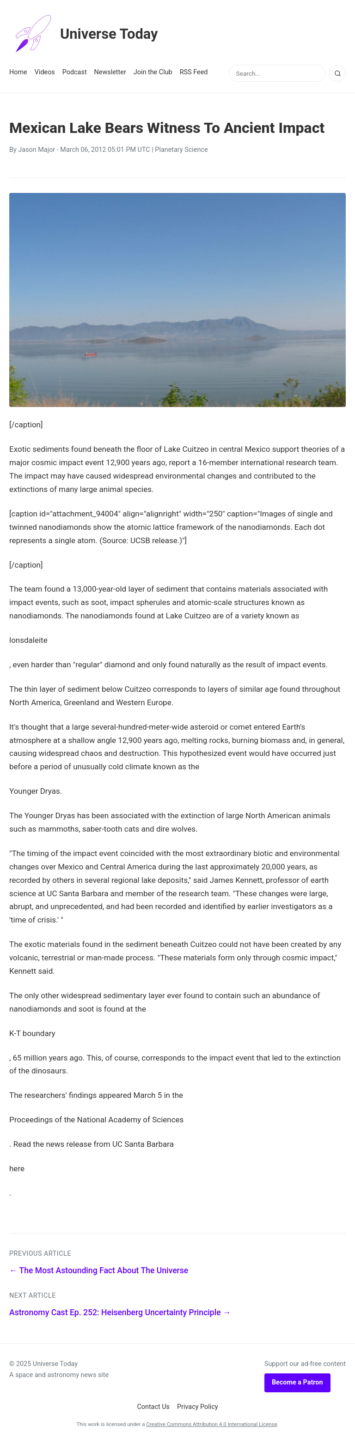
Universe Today (85, 34)
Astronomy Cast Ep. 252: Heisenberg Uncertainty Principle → (120, 1312)
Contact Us (153, 1407)
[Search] (337, 73)
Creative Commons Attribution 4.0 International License (211, 1424)
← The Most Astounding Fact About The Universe (98, 1270)
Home (18, 72)
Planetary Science (181, 150)
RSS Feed (194, 72)
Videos (45, 72)
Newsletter (110, 72)
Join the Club (153, 72)
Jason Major (36, 150)
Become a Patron (297, 1382)
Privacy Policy (197, 1407)
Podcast (74, 72)
